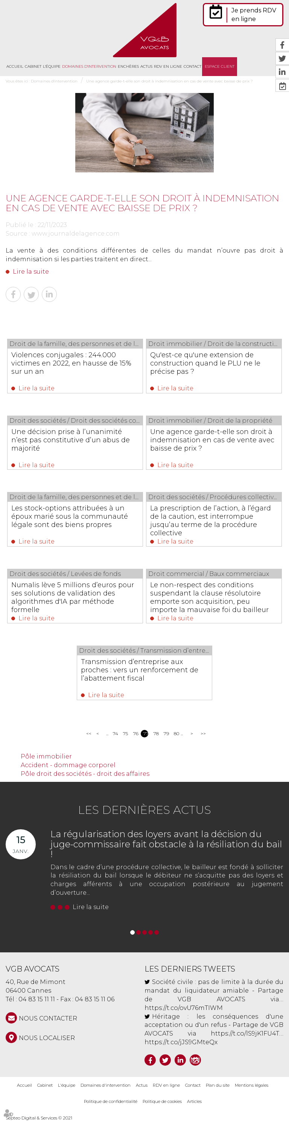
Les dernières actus (144, 810)
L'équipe (52, 66)
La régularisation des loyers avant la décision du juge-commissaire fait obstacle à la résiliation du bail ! (166, 844)
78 (156, 733)
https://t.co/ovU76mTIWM (183, 1007)
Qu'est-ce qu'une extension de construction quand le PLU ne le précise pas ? (206, 363)
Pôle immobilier (46, 756)
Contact (192, 66)
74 (115, 733)
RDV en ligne (168, 66)
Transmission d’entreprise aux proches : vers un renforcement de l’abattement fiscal (139, 670)
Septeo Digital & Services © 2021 (39, 1118)
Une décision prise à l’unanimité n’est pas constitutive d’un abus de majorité (71, 440)
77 (145, 733)
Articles (194, 1101)
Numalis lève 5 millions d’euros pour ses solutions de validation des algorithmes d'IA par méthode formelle (73, 597)
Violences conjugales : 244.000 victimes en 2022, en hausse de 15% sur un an (72, 363)
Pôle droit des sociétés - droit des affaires (85, 773)
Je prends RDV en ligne (253, 15)
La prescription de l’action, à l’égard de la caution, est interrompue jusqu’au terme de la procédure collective (211, 520)
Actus (146, 66)
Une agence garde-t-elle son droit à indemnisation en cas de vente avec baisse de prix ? (169, 81)
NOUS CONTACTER (48, 1018)
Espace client (219, 66)
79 (166, 733)
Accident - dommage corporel (68, 765)
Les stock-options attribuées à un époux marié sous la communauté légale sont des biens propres (70, 516)
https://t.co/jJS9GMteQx (181, 1042)
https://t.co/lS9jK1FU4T (245, 1033)
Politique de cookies (162, 1101)
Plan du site (218, 1085)
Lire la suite (31, 271)
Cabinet (33, 66)
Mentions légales (251, 1085)
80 (176, 733)
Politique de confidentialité (110, 1101)
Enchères (128, 66)
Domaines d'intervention (89, 66)
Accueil (14, 66)
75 (125, 733)
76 (135, 733)
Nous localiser (47, 1038)
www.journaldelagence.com (76, 233)
